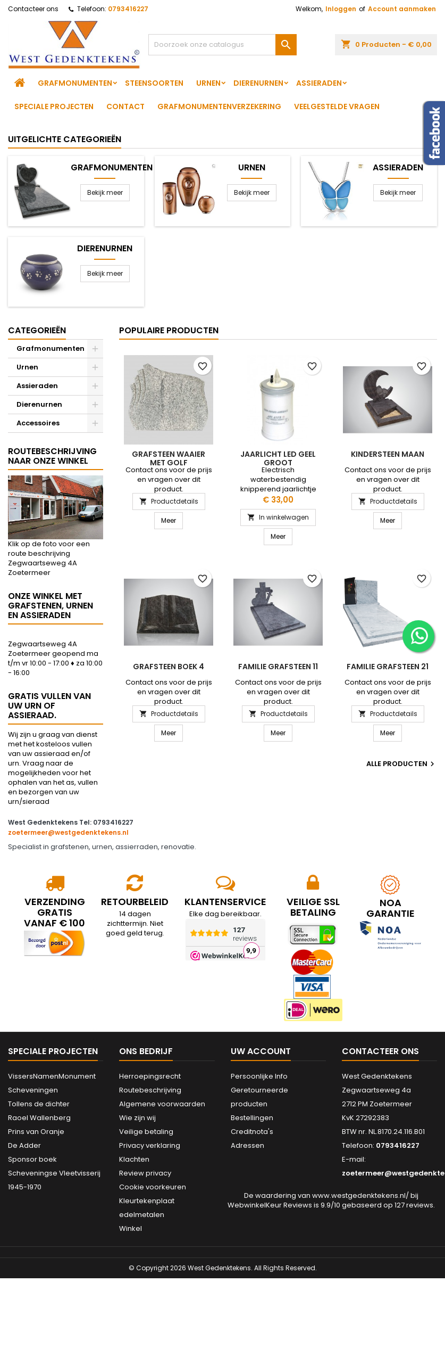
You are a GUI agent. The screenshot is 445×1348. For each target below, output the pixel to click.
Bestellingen (252, 1118)
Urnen (208, 83)
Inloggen (340, 8)
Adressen (247, 1145)
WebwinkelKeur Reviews (270, 1205)
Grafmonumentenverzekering (219, 106)
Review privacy (145, 1173)
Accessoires (38, 423)
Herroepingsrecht (150, 1076)
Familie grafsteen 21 (388, 666)
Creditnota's (252, 1132)
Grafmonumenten (75, 83)
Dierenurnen (258, 83)
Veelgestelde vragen (337, 106)
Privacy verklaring (149, 1145)
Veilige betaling (146, 1132)
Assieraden (319, 83)
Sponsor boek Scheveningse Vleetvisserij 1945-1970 (54, 1173)
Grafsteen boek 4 (168, 666)
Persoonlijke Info (259, 1076)
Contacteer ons (33, 8)
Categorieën (37, 330)
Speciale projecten (54, 106)
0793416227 (128, 8)
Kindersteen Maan (387, 454)
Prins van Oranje (36, 1132)
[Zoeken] (222, 44)
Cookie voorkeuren (152, 1187)
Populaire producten (169, 330)
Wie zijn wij (137, 1118)
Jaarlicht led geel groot (278, 458)
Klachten (134, 1159)
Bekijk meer (105, 192)
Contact (125, 106)
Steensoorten (154, 83)
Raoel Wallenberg (39, 1118)
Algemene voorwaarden (162, 1104)
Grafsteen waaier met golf (168, 458)
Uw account (261, 1051)
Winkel (130, 1228)
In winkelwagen (278, 517)
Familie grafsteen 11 (278, 666)
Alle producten (401, 764)
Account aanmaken (402, 8)
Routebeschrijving (150, 1090)
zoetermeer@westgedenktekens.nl (68, 832)
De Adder (24, 1145)
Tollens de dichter (39, 1104)
